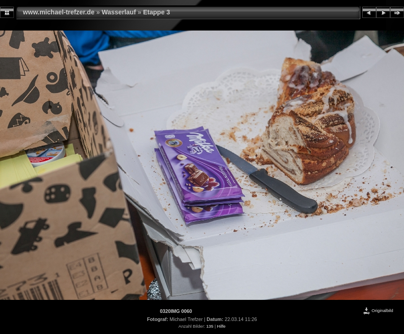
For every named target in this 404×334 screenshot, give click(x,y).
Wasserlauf (118, 12)
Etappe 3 (156, 12)
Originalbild (378, 310)
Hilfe (221, 326)
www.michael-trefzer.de (59, 12)
